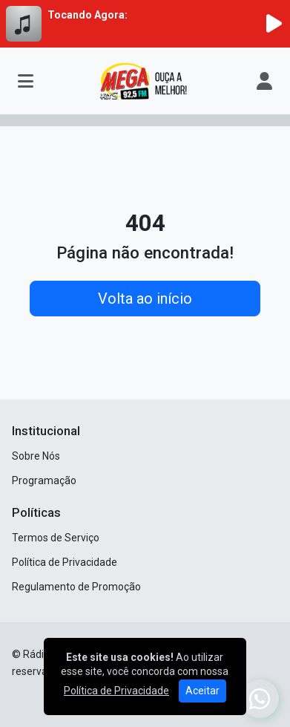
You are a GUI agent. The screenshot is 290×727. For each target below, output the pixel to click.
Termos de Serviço (55, 538)
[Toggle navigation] (25, 81)
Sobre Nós (36, 456)
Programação (44, 480)
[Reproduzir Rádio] (273, 24)
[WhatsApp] (259, 698)
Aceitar (202, 691)
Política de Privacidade (64, 562)
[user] (264, 81)
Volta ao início (145, 298)
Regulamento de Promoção (76, 587)
